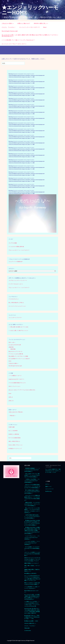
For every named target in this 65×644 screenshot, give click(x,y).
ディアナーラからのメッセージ (16, 284)
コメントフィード (49, 489)
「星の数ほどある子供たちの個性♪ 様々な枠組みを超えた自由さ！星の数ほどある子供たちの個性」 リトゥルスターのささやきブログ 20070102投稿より (32, 530)
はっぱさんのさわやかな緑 (15, 344)
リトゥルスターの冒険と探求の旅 (16, 246)
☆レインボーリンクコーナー (15, 317)
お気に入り (11, 400)
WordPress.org (48, 491)
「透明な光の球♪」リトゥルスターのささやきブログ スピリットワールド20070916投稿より (32, 504)
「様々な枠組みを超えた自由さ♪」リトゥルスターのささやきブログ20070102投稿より (32, 491)
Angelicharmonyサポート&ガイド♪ (16, 379)
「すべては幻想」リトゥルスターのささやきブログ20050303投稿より (32, 548)
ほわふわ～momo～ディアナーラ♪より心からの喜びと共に (22, 390)
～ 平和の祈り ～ (12, 415)
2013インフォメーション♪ (14, 386)
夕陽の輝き (11, 347)
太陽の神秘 (12, 349)
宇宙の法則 (26, 628)
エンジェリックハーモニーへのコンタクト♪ (14, 44)
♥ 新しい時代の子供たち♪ (14, 441)
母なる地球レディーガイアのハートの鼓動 (18, 356)
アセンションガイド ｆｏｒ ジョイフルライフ (19, 250)
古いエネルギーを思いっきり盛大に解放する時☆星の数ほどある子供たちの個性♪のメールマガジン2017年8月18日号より (30, 35)
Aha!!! (10, 393)
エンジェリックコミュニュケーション (17, 306)
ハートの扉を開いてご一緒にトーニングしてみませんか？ (18, 40)
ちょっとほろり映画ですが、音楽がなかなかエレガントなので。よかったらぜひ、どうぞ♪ (53, 471)
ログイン (47, 484)
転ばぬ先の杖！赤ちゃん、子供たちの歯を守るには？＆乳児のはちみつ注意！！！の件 (32, 617)
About (44, 27)
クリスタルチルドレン (14, 299)
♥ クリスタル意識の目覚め (15, 437)
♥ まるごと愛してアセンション (16, 445)
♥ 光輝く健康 (11, 427)
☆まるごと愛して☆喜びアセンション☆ (19, 330)
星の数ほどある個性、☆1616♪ (31, 621)
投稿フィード (48, 486)
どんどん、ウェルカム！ (9, 27)
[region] (32, 213)
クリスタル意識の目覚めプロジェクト (17, 382)
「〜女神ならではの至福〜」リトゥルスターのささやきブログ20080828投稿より (32, 481)
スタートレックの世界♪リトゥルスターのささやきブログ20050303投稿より (32, 554)
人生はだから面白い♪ (8, 23)
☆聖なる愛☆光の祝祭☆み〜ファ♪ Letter (18, 327)
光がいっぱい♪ (12, 342)
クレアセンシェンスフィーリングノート (18, 280)
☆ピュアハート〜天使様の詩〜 (16, 261)
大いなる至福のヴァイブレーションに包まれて (19, 358)
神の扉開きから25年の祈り (30, 573)
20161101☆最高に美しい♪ (41, 23)
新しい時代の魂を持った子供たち (16, 302)
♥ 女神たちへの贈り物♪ (14, 434)
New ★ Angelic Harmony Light (10, 31)
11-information (27, 630)
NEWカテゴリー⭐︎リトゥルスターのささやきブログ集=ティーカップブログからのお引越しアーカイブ (32, 559)
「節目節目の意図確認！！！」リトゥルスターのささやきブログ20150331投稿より (32, 470)
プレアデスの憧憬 (13, 243)
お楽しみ (11, 397)
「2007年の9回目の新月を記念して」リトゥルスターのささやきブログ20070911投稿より (32, 516)
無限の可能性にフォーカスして (31, 563)
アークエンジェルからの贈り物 (16, 353)
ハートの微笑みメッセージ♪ (15, 375)
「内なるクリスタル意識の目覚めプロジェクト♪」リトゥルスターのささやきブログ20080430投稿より (32, 486)
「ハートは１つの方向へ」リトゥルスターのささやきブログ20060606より (32, 543)
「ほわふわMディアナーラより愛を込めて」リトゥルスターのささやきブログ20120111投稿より (32, 475)
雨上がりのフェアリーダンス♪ (15, 351)
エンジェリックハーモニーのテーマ (29, 27)
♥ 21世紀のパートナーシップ (15, 448)
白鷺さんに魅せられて (23, 23)
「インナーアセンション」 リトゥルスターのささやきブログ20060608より (32, 537)
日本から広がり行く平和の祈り (16, 412)
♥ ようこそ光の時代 (13, 430)
